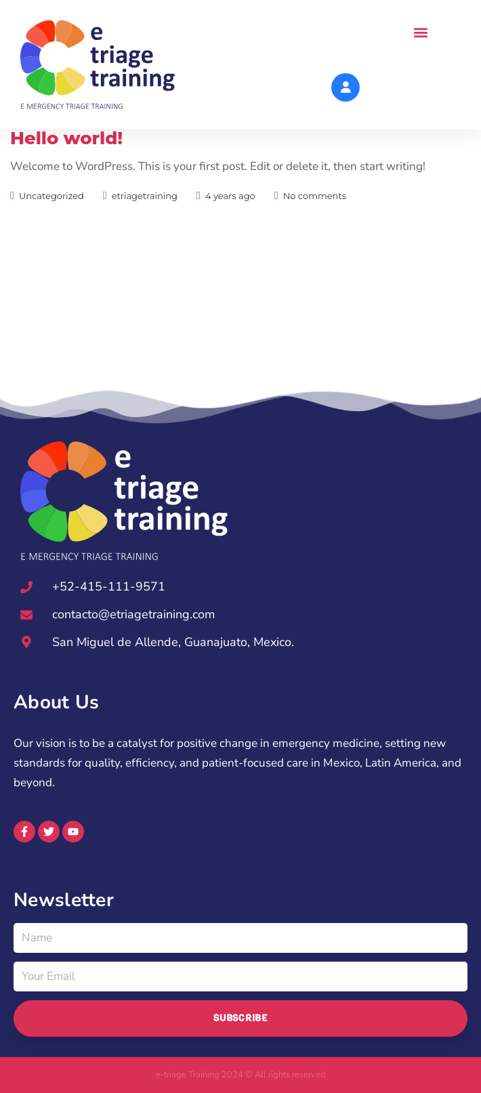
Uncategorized (51, 226)
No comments (314, 226)
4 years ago (230, 226)
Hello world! (66, 169)
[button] (420, 33)
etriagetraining (144, 226)
